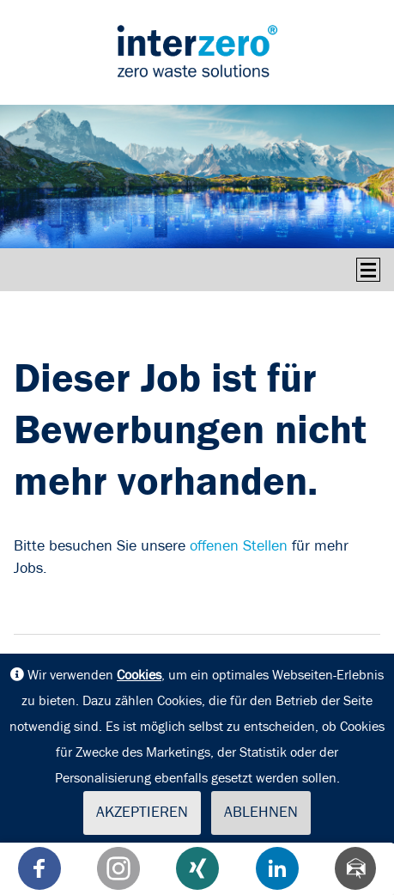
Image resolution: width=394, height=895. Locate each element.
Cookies (139, 675)
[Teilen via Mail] (355, 868)
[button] (39, 868)
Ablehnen (261, 812)
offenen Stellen (239, 546)
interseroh (197, 50)
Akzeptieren (142, 812)
